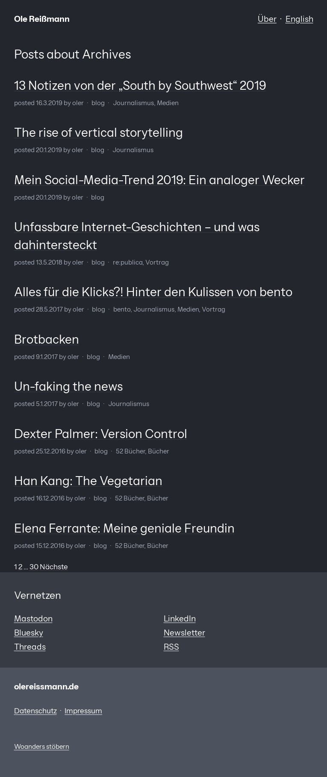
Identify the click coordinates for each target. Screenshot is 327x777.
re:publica (127, 262)
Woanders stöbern (41, 747)
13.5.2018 (49, 262)
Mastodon (33, 618)
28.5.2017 (49, 309)
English (299, 19)
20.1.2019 (49, 150)
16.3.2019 (49, 103)
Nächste (54, 566)
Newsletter (184, 632)
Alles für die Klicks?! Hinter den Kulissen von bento (153, 292)
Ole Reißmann (42, 19)
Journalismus (133, 103)
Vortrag (157, 262)
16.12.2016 (50, 498)
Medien (168, 103)
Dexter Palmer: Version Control (100, 434)
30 (33, 566)
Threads (30, 647)
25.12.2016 (50, 451)
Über (267, 19)
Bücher (158, 451)
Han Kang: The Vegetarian (88, 481)
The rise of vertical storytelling (98, 132)
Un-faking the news (68, 386)
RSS (171, 647)
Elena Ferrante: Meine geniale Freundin (124, 528)
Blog (98, 103)
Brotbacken (46, 339)
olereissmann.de (46, 686)
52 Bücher (130, 451)
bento (121, 309)
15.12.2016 (50, 546)
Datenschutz (35, 710)
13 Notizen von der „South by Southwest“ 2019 (140, 85)
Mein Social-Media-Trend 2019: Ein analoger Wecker (159, 180)
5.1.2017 (47, 404)
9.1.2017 (47, 357)
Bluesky (28, 632)
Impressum (83, 710)
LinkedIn (180, 618)
